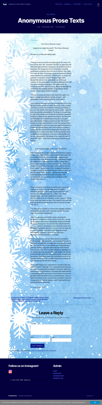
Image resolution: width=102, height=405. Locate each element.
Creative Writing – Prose (38, 289)
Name (32, 342)
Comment (33, 328)
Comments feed (59, 381)
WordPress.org (58, 383)
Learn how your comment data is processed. (43, 356)
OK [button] (95, 402)
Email (53, 342)
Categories (67, 5)
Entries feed (57, 378)
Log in (55, 376)
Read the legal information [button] (78, 402)
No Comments (61, 29)
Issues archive (88, 5)
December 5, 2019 (49, 29)
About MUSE (77, 5)
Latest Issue (58, 5)
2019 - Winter (51, 16)
